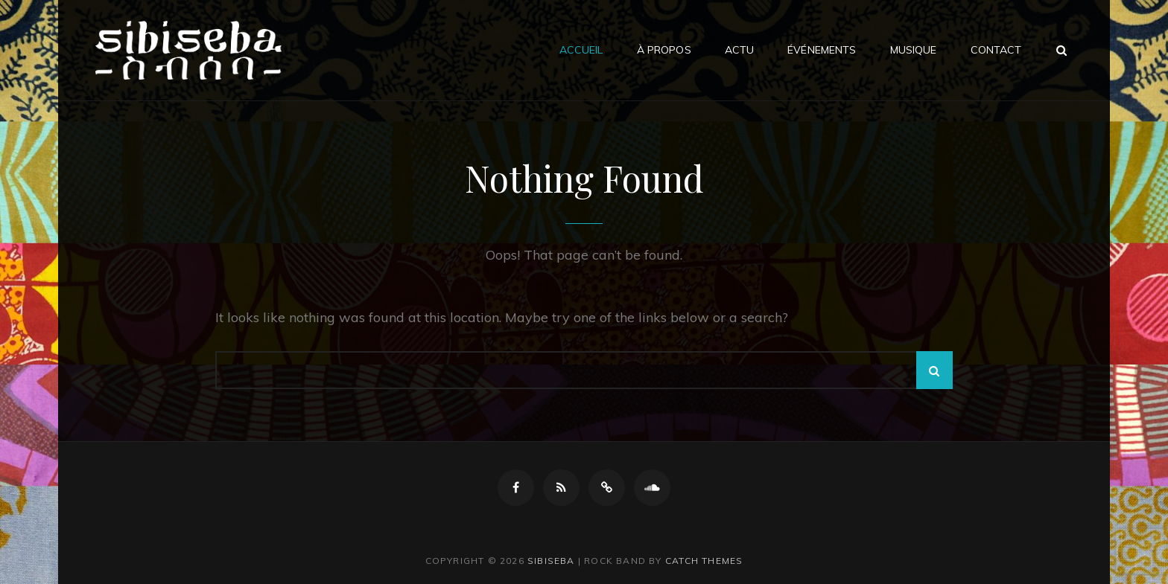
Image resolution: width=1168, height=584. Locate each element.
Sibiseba (551, 560)
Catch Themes (704, 560)
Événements (821, 50)
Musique (913, 50)
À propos (664, 50)
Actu (740, 50)
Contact (996, 50)
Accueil (581, 50)
